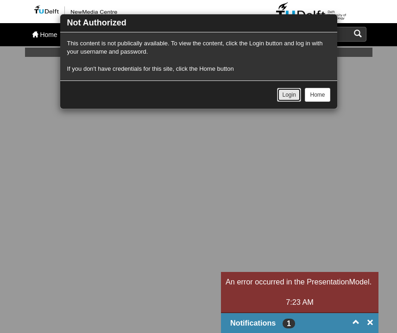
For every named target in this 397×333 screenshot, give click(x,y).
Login (289, 95)
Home (317, 95)
